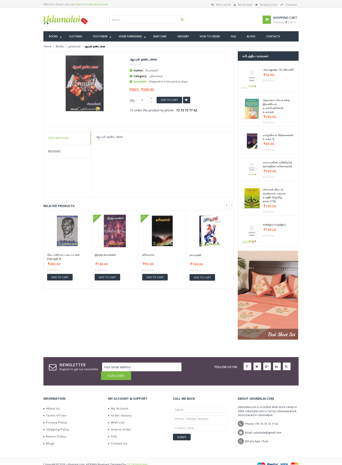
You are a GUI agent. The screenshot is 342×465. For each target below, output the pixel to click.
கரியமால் (148, 255)
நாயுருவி (195, 255)
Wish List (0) (220, 5)
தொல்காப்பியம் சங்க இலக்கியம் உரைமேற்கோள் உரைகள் (276, 106)
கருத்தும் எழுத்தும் (274, 224)
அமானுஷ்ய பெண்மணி (278, 69)
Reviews (54, 151)
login (78, 4)
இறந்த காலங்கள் (105, 255)
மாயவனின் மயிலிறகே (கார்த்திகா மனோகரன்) (277, 164)
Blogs (49, 435)
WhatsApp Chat (256, 432)
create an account (96, 4)
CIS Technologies (137, 456)
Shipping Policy (56, 421)
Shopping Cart (266, 5)
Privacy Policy (55, 414)
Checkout (289, 5)
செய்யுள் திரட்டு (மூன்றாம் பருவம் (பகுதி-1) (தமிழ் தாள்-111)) (274, 195)
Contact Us (117, 435)
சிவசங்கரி (151, 70)
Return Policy (54, 428)
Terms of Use (55, 407)
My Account (243, 5)
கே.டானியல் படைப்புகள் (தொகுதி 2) (63, 257)
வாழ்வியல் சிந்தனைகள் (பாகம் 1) (278, 137)
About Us (51, 400)
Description (58, 138)
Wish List (116, 414)
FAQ (112, 428)
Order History (120, 407)
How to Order (119, 421)
